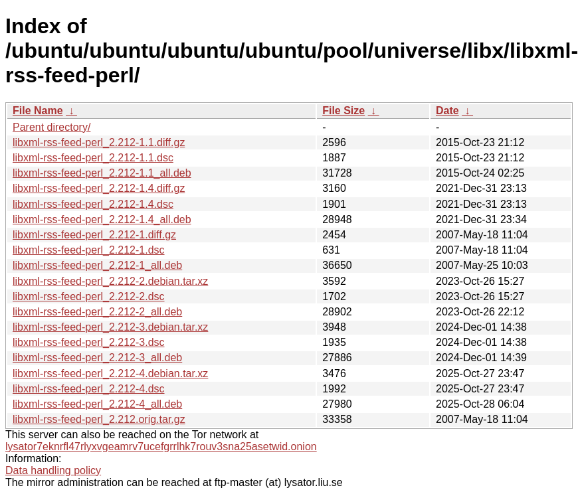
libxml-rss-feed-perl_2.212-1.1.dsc (93, 157)
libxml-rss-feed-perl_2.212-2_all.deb (97, 311)
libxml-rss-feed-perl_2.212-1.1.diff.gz (99, 142)
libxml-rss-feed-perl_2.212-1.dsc (89, 250)
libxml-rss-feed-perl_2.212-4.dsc (89, 388)
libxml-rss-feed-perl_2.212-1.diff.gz (94, 234)
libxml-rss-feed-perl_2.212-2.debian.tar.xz (110, 281)
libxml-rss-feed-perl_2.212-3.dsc (89, 342)
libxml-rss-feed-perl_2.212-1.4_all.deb (102, 219)
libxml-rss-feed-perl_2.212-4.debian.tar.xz (110, 373)
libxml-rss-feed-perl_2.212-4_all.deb (97, 404)
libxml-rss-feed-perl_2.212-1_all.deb (97, 265)
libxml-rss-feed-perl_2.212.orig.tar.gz (99, 419)
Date (447, 110)
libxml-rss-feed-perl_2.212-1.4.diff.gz (99, 188)
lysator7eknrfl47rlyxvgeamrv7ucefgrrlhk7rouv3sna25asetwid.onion (161, 446)
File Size (343, 110)
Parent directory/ (51, 127)
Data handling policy (53, 470)
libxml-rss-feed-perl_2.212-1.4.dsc (93, 204)
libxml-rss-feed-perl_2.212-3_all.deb (97, 357)
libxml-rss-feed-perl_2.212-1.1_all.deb (102, 173)
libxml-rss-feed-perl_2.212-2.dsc (89, 296)
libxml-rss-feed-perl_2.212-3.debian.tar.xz (110, 327)
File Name (38, 110)
